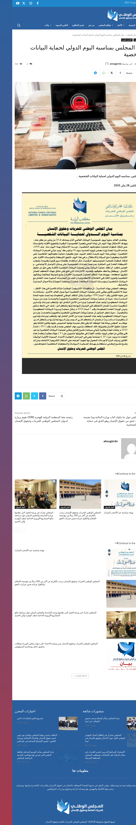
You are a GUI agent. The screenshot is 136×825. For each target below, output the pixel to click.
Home (130, 34)
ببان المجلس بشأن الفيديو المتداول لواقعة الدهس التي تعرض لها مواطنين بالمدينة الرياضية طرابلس (23, 755)
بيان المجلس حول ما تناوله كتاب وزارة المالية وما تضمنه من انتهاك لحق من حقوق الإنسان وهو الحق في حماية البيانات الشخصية (102, 421)
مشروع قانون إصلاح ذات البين (18, 718)
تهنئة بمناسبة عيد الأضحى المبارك (106, 512)
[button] (6, 25)
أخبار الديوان (119, 34)
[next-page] (4, 530)
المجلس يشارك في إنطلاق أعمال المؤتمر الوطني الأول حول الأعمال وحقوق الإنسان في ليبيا (93, 738)
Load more (68, 675)
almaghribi (103, 63)
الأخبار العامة (114, 39)
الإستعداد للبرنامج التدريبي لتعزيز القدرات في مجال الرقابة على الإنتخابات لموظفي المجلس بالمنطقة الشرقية (93, 755)
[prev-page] (10, 530)
